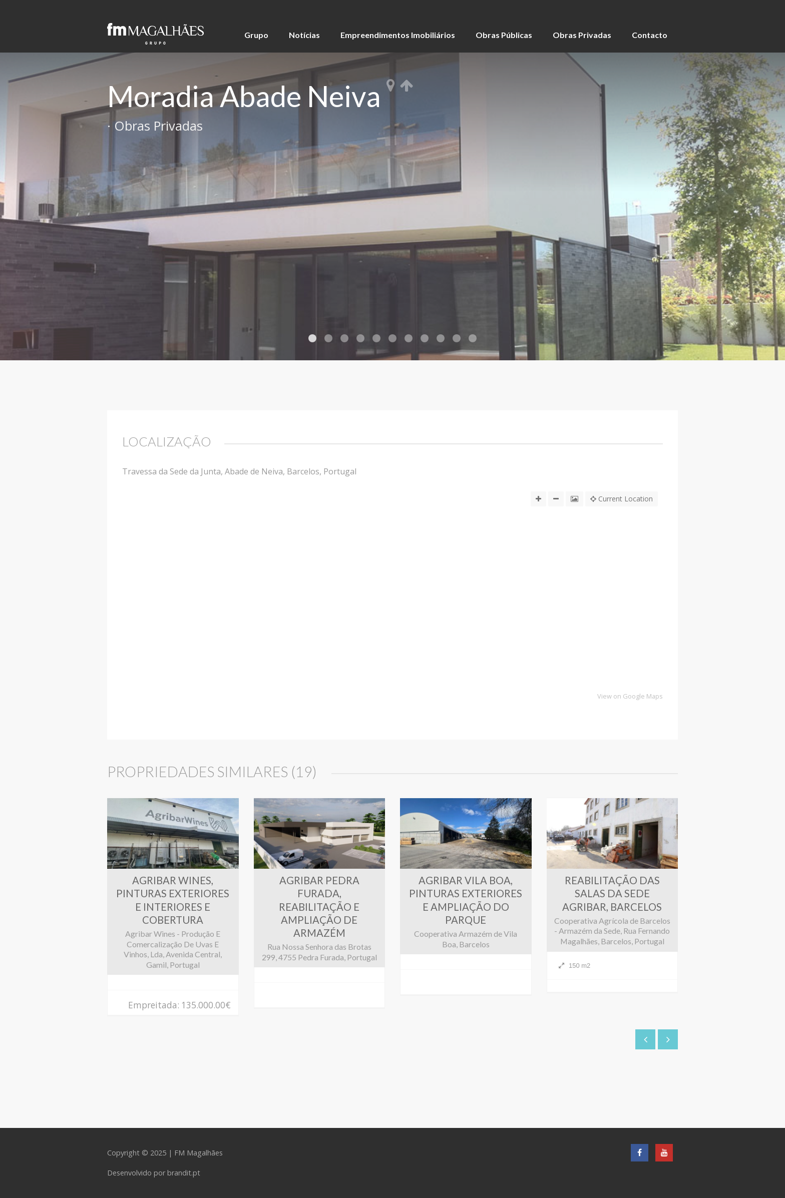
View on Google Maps (630, 696)
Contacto (649, 35)
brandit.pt (183, 1172)
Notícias (304, 35)
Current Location (621, 498)
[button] (392, 628)
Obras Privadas (582, 35)
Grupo (256, 35)
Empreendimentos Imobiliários (397, 35)
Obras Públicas (504, 35)
